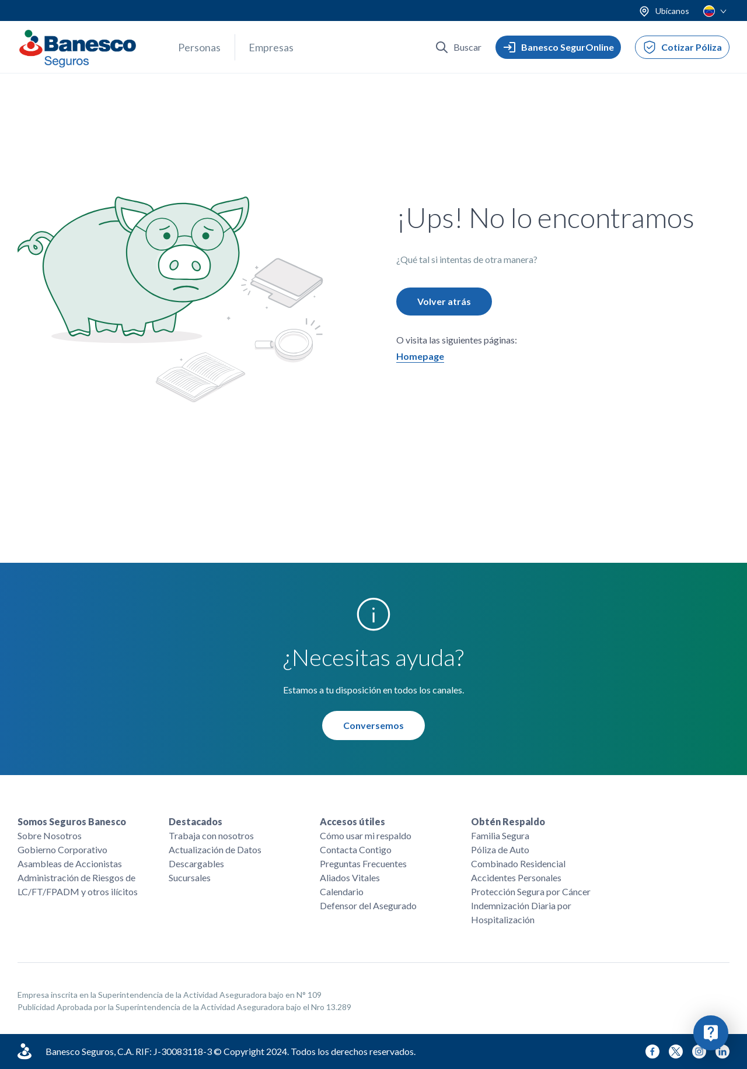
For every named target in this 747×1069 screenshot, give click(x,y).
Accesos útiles (352, 821)
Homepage (420, 356)
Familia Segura (500, 835)
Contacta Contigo (356, 849)
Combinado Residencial (518, 863)
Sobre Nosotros (50, 835)
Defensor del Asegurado (368, 905)
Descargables (196, 863)
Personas (199, 47)
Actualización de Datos (215, 849)
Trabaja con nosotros (211, 835)
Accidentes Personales (516, 877)
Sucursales (190, 877)
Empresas (271, 47)
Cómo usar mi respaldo (365, 835)
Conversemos (373, 725)
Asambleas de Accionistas (70, 863)
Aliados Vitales (350, 877)
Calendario (342, 891)
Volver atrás (444, 301)
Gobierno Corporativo (62, 849)
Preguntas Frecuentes (363, 863)
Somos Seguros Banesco (72, 821)
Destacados (195, 821)
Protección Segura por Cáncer (531, 891)
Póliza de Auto (500, 849)
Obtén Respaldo (508, 821)
